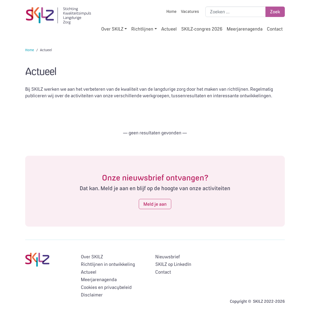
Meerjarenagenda (245, 29)
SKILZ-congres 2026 (201, 29)
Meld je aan (155, 204)
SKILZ (58, 15)
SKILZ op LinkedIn (173, 264)
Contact (275, 29)
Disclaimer (92, 294)
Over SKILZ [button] (112, 29)
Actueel (169, 29)
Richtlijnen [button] (142, 29)
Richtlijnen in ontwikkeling (108, 264)
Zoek (275, 11)
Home (171, 11)
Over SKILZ (92, 256)
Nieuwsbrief (167, 256)
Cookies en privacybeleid (106, 287)
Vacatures (190, 11)
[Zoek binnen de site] (235, 12)
